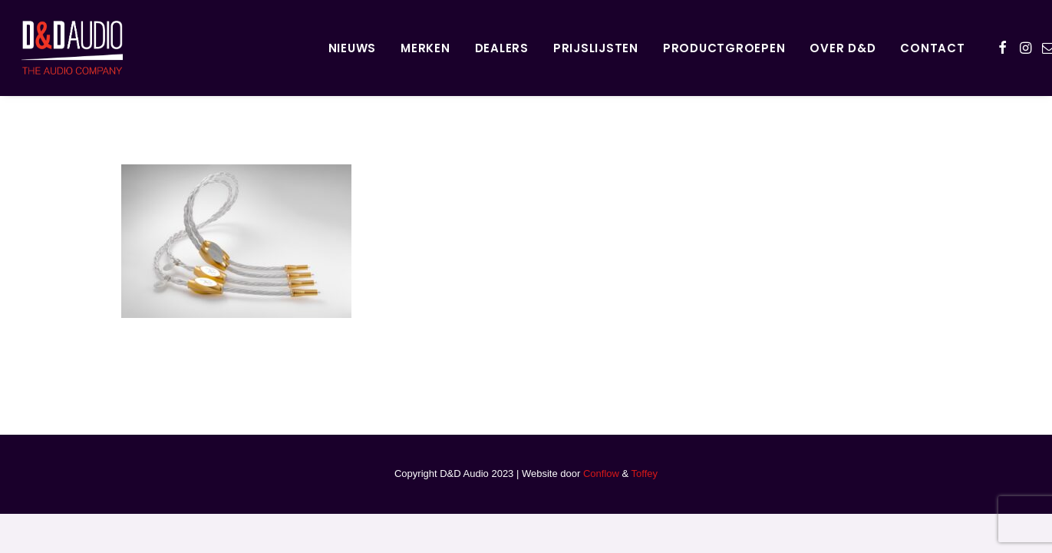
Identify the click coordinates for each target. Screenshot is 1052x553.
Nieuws (352, 48)
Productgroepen (724, 48)
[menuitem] (352, 47)
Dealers (502, 48)
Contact (932, 48)
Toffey (645, 473)
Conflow (601, 473)
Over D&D (843, 48)
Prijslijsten (595, 48)
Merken (425, 48)
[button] (1002, 47)
